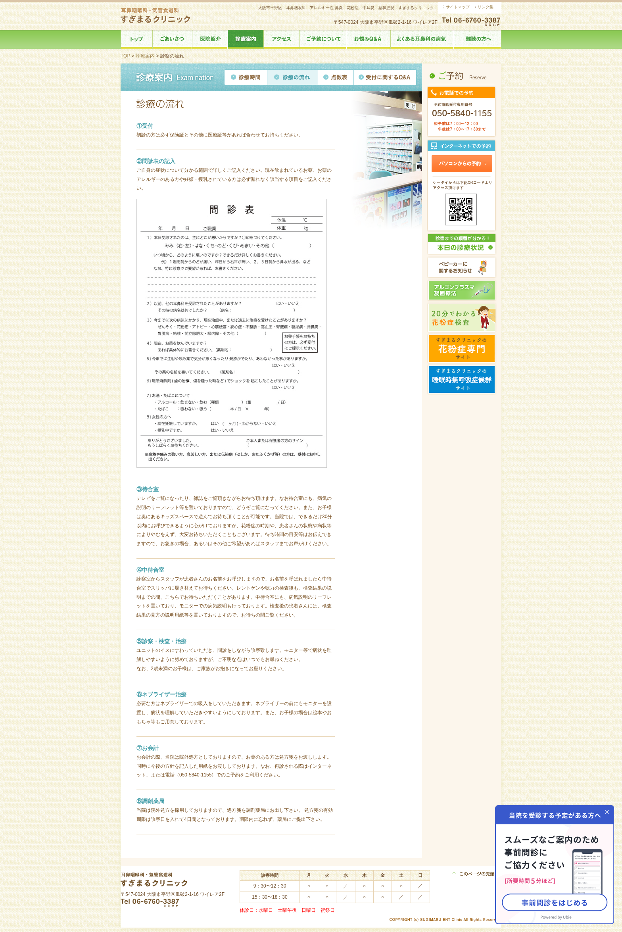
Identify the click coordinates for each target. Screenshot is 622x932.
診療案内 (145, 56)
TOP (125, 56)
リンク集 (485, 7)
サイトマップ (458, 7)
